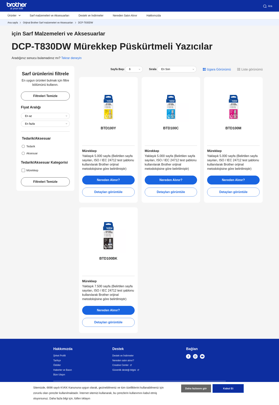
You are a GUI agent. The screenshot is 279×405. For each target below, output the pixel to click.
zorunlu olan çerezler (46, 393)
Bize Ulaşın (59, 374)
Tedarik (28, 146)
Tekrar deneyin (71, 58)
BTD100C (171, 128)
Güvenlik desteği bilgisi (124, 370)
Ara (267, 6)
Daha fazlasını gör (196, 390)
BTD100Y (108, 128)
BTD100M (233, 128)
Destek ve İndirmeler (91, 15)
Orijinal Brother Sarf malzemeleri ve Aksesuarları (48, 22)
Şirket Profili (59, 355)
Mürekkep (29, 170)
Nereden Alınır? (108, 180)
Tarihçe (57, 360)
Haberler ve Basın (62, 370)
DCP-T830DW (85, 22)
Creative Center (120, 365)
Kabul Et (228, 390)
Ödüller (57, 365)
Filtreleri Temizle (45, 96)
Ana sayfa (13, 22)
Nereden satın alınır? (123, 360)
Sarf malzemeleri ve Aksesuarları (49, 15)
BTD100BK (108, 258)
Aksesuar (29, 153)
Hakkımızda (153, 15)
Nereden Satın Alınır (125, 15)
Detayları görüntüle (108, 192)
